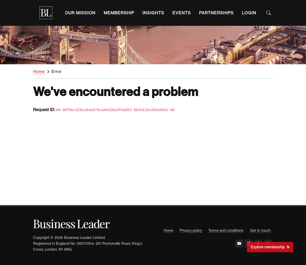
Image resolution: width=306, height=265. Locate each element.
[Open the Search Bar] (268, 12)
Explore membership (270, 247)
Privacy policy (191, 230)
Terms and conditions (225, 230)
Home (39, 71)
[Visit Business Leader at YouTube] (239, 243)
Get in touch (260, 230)
